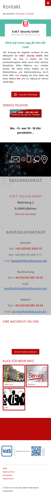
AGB (5, 468)
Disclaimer (8, 475)
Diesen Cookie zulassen (25, 351)
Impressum (8, 478)
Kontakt (30, 13)
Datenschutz (9, 471)
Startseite (19, 13)
